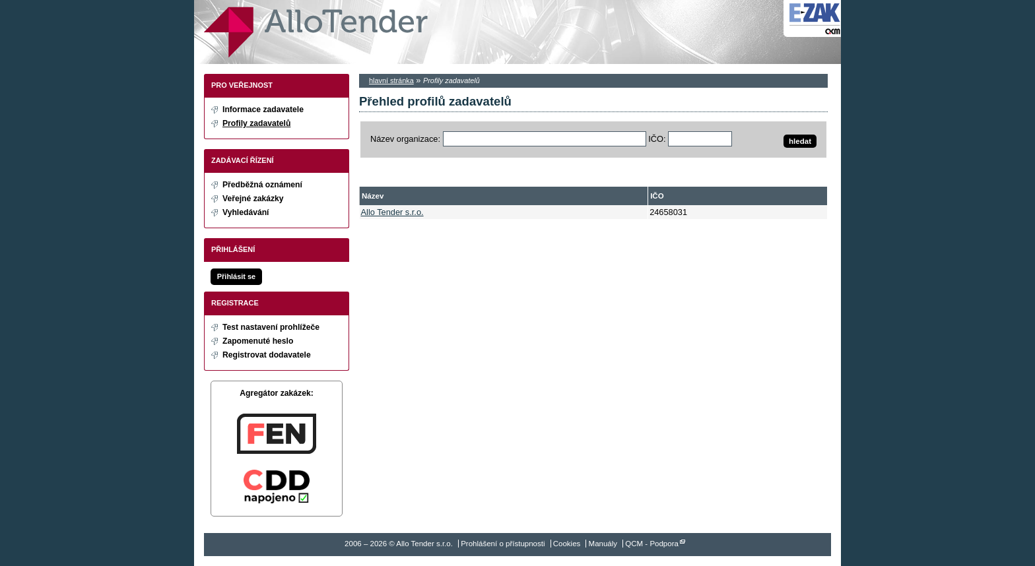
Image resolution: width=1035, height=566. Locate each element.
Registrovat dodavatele (266, 355)
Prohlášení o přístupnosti (503, 544)
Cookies (567, 544)
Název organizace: (405, 139)
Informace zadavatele (263, 109)
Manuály (603, 544)
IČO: (656, 139)
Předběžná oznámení (262, 184)
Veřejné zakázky (253, 198)
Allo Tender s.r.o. (316, 32)
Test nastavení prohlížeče (270, 327)
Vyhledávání (245, 212)
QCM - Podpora (652, 544)
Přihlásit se (236, 276)
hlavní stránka (391, 80)
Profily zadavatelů (256, 123)
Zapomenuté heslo (257, 341)
